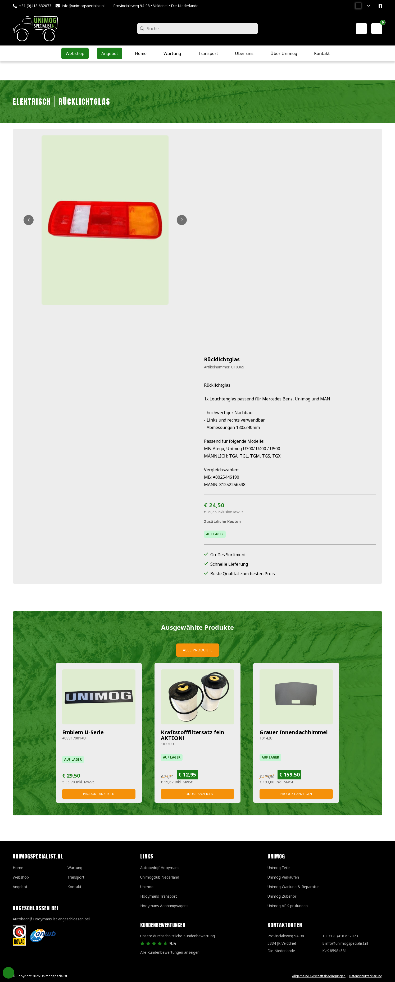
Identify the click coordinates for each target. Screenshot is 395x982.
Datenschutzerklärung (365, 976)
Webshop (21, 877)
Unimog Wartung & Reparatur (293, 886)
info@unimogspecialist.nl (83, 5)
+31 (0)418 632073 (35, 5)
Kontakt (74, 886)
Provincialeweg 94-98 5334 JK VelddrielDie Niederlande (285, 943)
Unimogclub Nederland (159, 877)
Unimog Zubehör (281, 896)
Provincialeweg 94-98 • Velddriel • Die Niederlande (155, 5)
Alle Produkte (197, 649)
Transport (75, 877)
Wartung (74, 867)
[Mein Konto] (361, 28)
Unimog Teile (278, 867)
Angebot (20, 886)
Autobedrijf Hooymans (159, 867)
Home (18, 867)
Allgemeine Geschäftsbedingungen (319, 976)
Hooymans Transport (158, 896)
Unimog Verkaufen (283, 877)
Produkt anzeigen (99, 794)
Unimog (146, 886)
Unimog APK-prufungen (287, 905)
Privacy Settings (8, 973)
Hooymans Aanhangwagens (164, 905)
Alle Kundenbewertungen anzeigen (169, 952)
